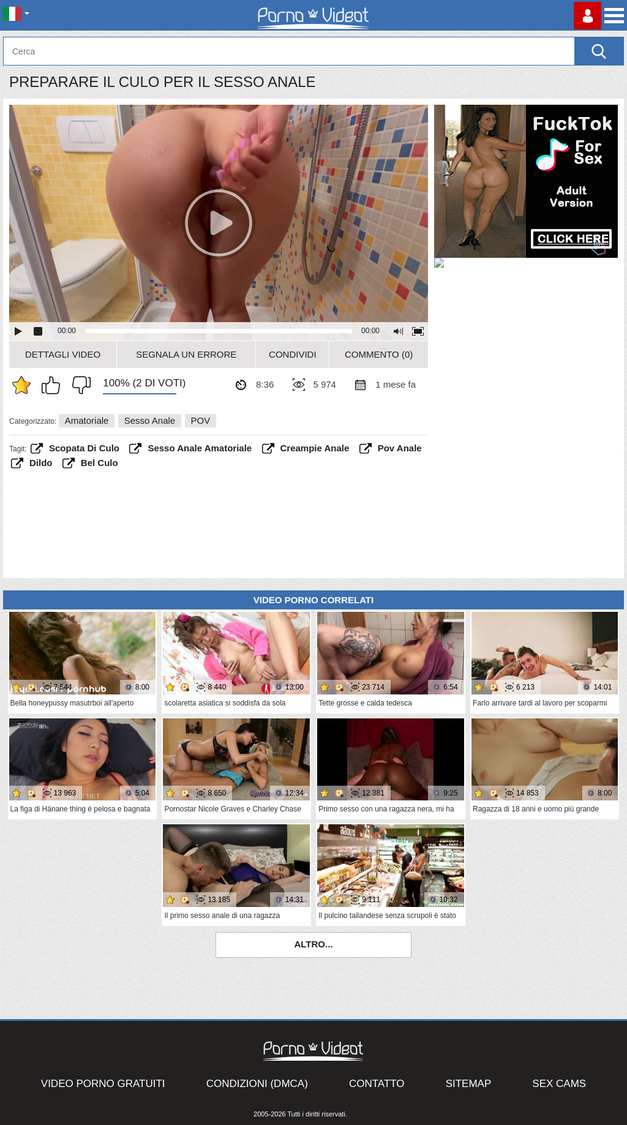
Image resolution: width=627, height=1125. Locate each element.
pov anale (400, 448)
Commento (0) (379, 354)
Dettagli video (62, 354)
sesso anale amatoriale (200, 448)
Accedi (587, 15)
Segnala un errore (186, 354)
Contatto (377, 1083)
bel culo (99, 462)
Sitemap (469, 1083)
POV (201, 420)
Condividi (293, 354)
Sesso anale (149, 420)
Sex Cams (559, 1083)
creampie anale (315, 448)
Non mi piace (78, 385)
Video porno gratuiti (103, 1083)
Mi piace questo (54, 385)
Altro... (313, 944)
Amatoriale (87, 420)
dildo (41, 462)
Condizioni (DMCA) (257, 1083)
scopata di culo (84, 448)
